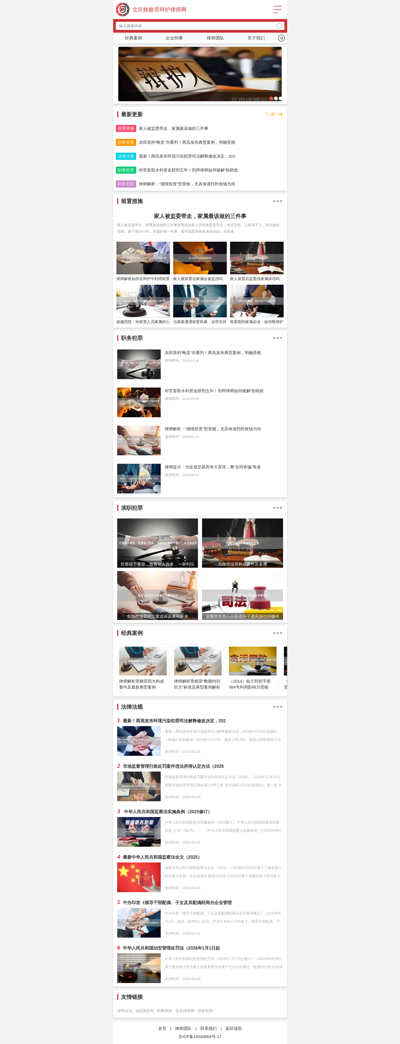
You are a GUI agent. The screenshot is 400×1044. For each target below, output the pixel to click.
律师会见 (124, 1011)
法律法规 (126, 156)
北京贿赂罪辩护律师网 (159, 10)
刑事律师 (164, 1011)
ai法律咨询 (145, 1011)
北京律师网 (184, 1011)
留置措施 (215, 38)
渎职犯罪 (256, 38)
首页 (133, 38)
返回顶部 (233, 1028)
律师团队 (183, 1028)
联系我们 (208, 1028)
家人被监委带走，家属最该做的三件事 (200, 216)
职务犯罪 (174, 38)
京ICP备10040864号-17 (199, 1036)
